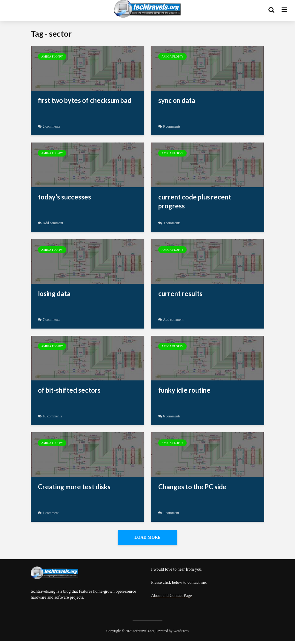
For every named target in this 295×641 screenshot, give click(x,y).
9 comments (171, 126)
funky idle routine (184, 390)
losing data (54, 293)
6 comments (171, 416)
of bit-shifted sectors (69, 390)
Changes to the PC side (192, 487)
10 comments (52, 416)
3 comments (171, 223)
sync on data (176, 100)
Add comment (53, 223)
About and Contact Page (171, 595)
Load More (147, 537)
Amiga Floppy (52, 56)
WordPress (181, 631)
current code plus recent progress (194, 201)
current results (180, 293)
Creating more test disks (74, 487)
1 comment (51, 513)
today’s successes (64, 197)
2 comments (51, 126)
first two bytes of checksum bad (84, 100)
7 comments (51, 320)
